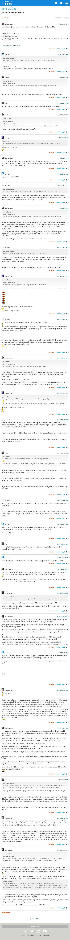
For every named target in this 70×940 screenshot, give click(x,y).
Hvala (58, 49)
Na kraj (66, 18)
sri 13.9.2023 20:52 (63, 208)
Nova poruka (6, 18)
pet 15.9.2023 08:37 (62, 593)
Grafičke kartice (9, 9)
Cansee (7, 77)
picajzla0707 (9, 593)
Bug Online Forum (8, 3)
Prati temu (59, 18)
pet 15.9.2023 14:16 (62, 850)
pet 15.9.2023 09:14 (62, 653)
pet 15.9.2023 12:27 (62, 690)
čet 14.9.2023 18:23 (62, 393)
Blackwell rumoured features (11, 46)
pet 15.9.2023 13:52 (62, 818)
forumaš (7, 174)
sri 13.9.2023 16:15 (63, 24)
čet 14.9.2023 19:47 (62, 558)
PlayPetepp (8, 690)
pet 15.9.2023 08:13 (62, 569)
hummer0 (8, 54)
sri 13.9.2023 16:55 (63, 138)
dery (6, 103)
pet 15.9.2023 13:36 (62, 728)
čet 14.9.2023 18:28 (62, 420)
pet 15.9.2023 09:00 (62, 617)
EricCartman (9, 24)
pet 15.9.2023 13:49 (62, 780)
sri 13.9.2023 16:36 (63, 54)
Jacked (7, 185)
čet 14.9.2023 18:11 (62, 319)
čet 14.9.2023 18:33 (62, 500)
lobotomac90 (9, 569)
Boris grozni (9, 138)
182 (37, 919)
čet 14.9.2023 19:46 (62, 544)
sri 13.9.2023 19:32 (63, 174)
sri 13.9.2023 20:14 (63, 185)
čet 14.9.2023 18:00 (62, 276)
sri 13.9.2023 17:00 (63, 158)
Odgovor (51, 49)
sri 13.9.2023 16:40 (63, 115)
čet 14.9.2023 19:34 (62, 524)
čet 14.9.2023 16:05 (62, 247)
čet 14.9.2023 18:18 (62, 358)
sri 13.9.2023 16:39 (63, 103)
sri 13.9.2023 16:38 (63, 77)
